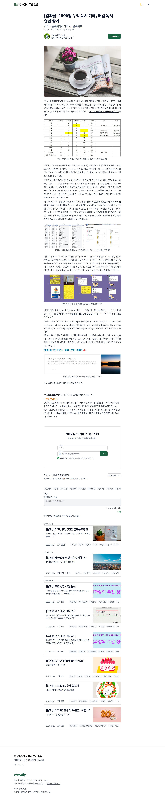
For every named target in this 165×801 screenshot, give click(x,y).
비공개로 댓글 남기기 (114, 508)
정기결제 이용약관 (38, 792)
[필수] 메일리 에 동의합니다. (77, 458)
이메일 (61, 451)
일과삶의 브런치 (52, 394)
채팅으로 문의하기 (53, 783)
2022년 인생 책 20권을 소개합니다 (104, 111)
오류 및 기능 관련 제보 (40, 780)
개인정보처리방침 (80, 458)
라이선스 (47, 792)
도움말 (16, 780)
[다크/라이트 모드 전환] (141, 4)
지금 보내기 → (114, 475)
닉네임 (61, 445)
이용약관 (71, 458)
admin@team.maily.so (36, 783)
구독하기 (114, 36)
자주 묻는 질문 (25, 780)
